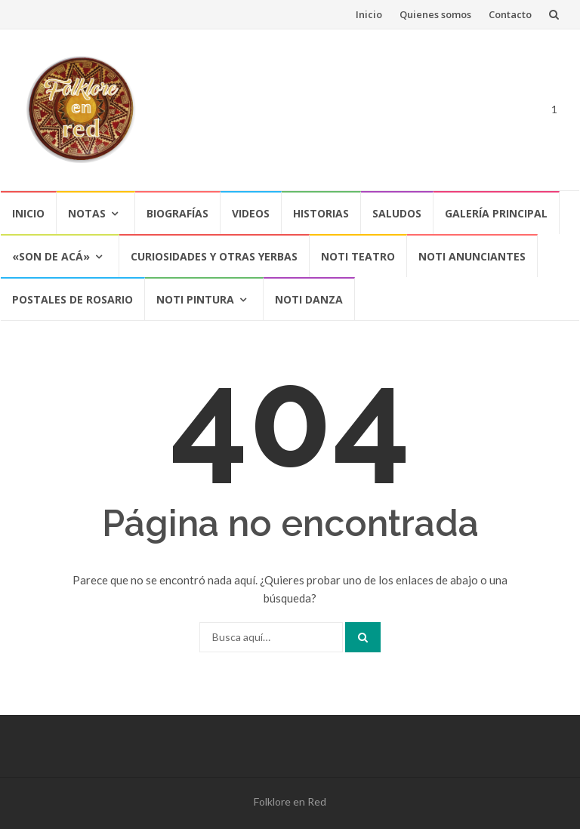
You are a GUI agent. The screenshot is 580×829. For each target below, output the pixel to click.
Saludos (396, 213)
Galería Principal (496, 213)
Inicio (369, 14)
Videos (251, 213)
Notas (87, 213)
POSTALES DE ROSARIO (72, 299)
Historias (321, 213)
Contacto (510, 14)
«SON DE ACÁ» (51, 256)
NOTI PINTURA (195, 299)
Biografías (177, 213)
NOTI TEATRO (358, 256)
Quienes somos (435, 14)
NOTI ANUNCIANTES (472, 256)
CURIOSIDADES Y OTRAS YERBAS (214, 256)
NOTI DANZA (309, 299)
